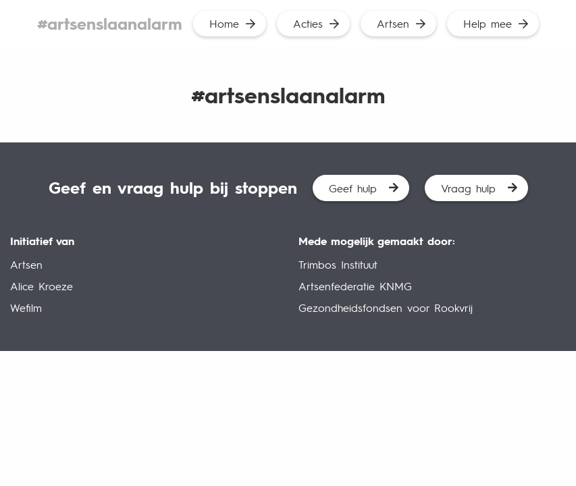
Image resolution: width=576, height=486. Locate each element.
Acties (308, 23)
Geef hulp (353, 188)
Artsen (393, 23)
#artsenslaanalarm (109, 23)
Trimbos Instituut (337, 264)
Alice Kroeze (41, 286)
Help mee (487, 23)
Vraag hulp (468, 188)
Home (224, 23)
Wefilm (26, 307)
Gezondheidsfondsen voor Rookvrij (385, 307)
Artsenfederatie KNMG (355, 286)
